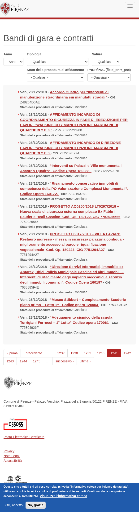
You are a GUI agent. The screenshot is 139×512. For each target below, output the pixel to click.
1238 (74, 353)
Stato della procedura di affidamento (55, 70)
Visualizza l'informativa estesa (63, 499)
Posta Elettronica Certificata (24, 437)
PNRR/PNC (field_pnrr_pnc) (109, 70)
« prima (12, 353)
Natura (97, 54)
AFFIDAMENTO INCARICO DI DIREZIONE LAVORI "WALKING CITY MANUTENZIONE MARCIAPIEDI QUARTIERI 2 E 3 (70, 148)
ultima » (85, 361)
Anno (8, 54)
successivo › (64, 361)
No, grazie (35, 508)
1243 (10, 361)
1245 (36, 361)
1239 (87, 353)
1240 (100, 353)
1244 (23, 361)
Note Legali (12, 456)
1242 (127, 353)
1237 (61, 353)
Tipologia (34, 54)
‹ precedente (33, 353)
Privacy (9, 451)
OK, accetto (14, 508)
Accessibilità (13, 461)
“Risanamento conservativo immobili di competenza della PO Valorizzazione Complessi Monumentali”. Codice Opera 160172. (74, 188)
